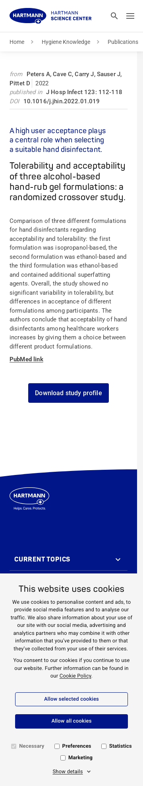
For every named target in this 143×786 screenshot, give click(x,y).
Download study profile (68, 393)
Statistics (120, 746)
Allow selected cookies (71, 699)
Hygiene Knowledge (66, 42)
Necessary (31, 746)
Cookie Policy (75, 676)
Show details (67, 772)
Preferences (76, 746)
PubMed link (26, 359)
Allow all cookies (71, 721)
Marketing (80, 758)
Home (17, 42)
